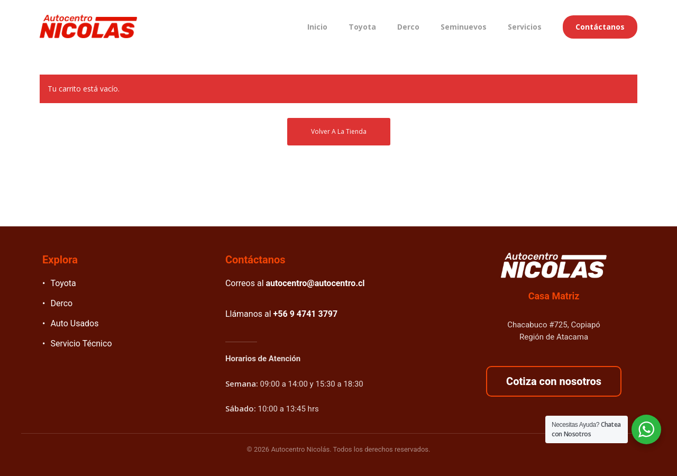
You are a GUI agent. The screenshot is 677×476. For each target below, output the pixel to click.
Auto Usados (74, 323)
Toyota (63, 283)
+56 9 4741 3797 (305, 314)
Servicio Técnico (81, 343)
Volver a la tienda (339, 131)
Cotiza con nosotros (553, 381)
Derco (61, 303)
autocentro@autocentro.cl (315, 283)
